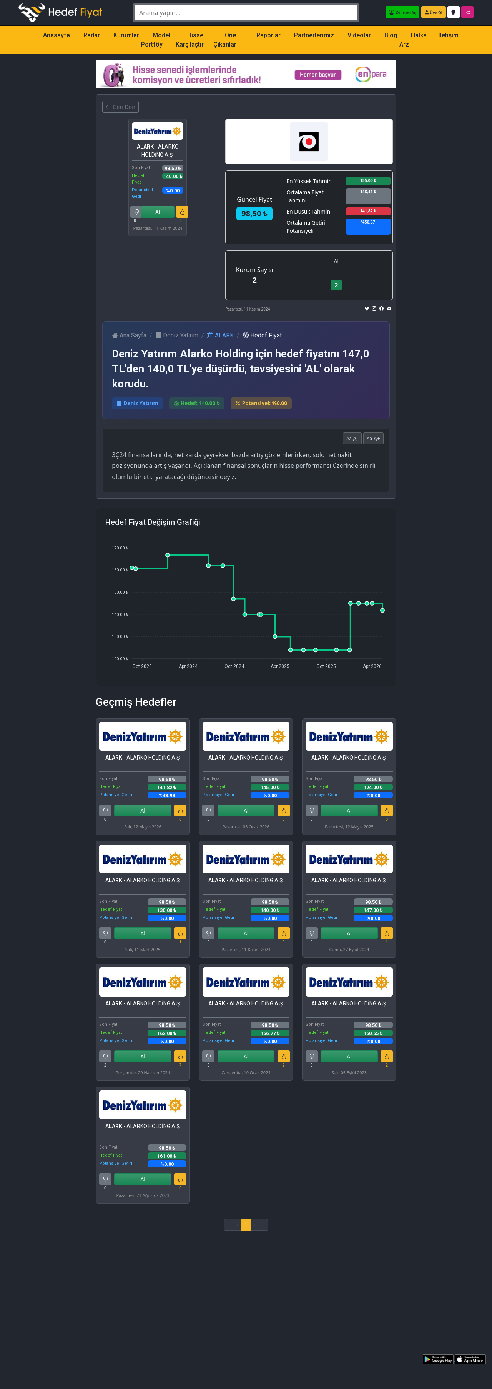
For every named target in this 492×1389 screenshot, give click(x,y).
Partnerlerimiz (314, 35)
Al (157, 211)
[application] (245, 603)
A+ (373, 438)
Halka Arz (413, 40)
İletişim (448, 35)
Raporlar (268, 35)
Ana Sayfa (129, 335)
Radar (91, 35)
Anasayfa (56, 35)
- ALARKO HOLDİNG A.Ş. (158, 151)
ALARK (220, 335)
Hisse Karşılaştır (190, 40)
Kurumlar (126, 35)
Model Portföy (155, 40)
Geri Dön (120, 106)
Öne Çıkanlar (224, 40)
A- (352, 438)
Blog (390, 35)
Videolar (359, 35)
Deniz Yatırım (176, 335)
